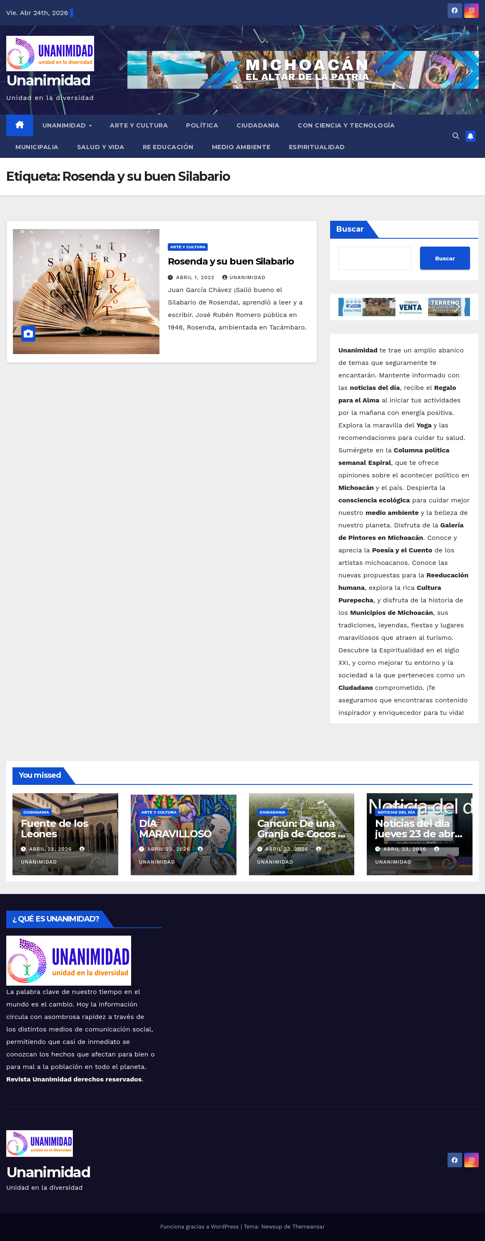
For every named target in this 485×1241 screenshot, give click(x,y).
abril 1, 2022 (196, 277)
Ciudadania (257, 125)
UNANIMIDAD (65, 125)
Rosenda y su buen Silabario (230, 261)
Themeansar (308, 1227)
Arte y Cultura (139, 125)
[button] (456, 136)
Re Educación (168, 147)
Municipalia (37, 147)
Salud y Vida (100, 147)
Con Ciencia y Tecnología (346, 125)
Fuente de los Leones (54, 828)
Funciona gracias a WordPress (200, 1227)
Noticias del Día (396, 812)
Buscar (350, 229)
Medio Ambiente (241, 147)
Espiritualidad (317, 147)
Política (202, 125)
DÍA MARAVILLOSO (175, 828)
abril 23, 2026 (51, 849)
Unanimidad (48, 80)
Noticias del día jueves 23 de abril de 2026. (417, 833)
